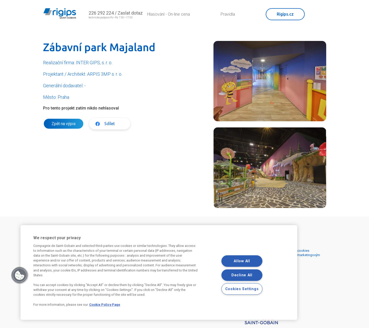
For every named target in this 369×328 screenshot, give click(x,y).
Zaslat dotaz (130, 13)
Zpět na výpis (64, 123)
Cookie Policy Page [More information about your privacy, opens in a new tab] (104, 305)
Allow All (242, 261)
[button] (20, 275)
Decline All (241, 275)
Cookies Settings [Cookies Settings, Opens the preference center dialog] (242, 289)
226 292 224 (101, 13)
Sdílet (109, 123)
